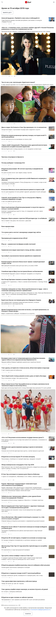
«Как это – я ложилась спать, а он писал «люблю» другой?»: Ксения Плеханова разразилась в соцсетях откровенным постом (27, 28)
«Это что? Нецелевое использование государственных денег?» (22, 437)
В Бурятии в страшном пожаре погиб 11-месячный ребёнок (21, 573)
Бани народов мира (7, 226)
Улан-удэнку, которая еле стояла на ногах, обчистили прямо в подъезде (25, 368)
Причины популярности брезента (12, 157)
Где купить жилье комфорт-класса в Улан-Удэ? (17, 555)
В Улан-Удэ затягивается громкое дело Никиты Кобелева (20, 474)
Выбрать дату (7, 12)
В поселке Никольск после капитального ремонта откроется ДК (22, 189)
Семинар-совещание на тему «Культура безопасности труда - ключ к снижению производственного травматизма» (24, 289)
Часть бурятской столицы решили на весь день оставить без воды (23, 376)
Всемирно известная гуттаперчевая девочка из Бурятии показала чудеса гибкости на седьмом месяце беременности (23, 359)
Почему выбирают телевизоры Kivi (13, 163)
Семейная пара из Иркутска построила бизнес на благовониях (22, 271)
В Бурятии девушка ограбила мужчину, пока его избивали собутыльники (25, 565)
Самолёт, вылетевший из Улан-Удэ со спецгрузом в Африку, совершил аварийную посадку (21, 198)
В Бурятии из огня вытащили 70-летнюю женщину (18, 456)
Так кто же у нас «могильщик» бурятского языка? (18, 82)
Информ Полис (28, 2)
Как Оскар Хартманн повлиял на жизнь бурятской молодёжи (21, 279)
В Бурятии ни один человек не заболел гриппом (17, 597)
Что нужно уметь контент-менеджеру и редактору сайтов (21, 232)
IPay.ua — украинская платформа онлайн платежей (18, 244)
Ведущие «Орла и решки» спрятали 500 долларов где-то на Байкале (24, 218)
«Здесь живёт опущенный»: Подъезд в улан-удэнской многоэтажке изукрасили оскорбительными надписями (24, 145)
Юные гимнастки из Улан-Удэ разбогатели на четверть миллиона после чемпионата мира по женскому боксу (25, 384)
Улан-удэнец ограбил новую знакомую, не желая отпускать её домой (24, 589)
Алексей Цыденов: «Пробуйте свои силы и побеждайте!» (20, 18)
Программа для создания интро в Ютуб (14, 238)
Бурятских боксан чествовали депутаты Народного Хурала (21, 300)
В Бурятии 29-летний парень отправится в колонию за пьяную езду (23, 538)
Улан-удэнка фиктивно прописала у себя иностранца (19, 581)
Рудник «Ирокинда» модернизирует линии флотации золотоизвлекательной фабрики (19, 484)
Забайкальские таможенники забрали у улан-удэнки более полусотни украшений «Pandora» (21, 497)
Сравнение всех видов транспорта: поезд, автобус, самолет (21, 250)
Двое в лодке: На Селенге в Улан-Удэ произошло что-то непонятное (24, 127)
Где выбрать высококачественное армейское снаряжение (21, 256)
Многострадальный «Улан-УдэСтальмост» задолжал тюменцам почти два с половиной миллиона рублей (22, 506)
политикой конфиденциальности (40, 609)
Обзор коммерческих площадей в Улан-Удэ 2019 (17, 464)
